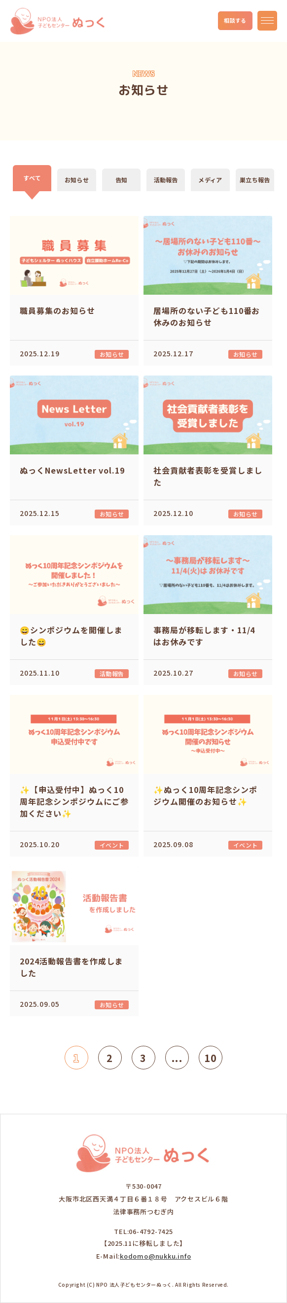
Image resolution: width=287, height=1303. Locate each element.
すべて (32, 177)
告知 (121, 179)
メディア (210, 179)
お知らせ (77, 179)
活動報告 (166, 179)
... (177, 1058)
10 (210, 1058)
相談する (235, 20)
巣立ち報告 (255, 179)
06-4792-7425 (151, 1231)
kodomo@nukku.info (155, 1256)
